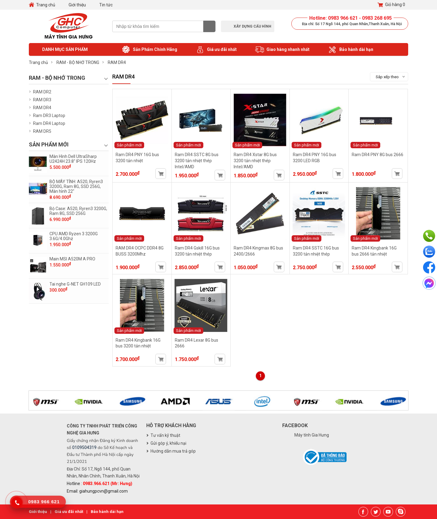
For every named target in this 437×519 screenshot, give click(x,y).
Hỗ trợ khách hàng (171, 425)
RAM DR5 (42, 131)
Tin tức (106, 4)
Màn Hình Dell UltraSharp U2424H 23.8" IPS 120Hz (73, 159)
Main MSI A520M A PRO (72, 258)
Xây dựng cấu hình (252, 26)
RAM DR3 (42, 99)
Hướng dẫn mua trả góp (173, 451)
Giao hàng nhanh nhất (282, 49)
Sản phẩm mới (129, 145)
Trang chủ (45, 4)
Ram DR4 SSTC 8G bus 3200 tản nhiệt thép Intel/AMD (196, 160)
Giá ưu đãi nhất (216, 49)
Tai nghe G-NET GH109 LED (75, 284)
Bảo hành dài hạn (350, 49)
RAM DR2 (42, 91)
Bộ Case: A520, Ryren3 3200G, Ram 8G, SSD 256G (78, 211)
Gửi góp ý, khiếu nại (168, 443)
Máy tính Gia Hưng (311, 435)
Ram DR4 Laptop (49, 123)
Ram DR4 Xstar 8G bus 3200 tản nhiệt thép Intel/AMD (255, 160)
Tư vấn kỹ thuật (165, 435)
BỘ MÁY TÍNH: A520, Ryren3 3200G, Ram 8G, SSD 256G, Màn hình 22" (76, 186)
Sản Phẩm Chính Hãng (149, 49)
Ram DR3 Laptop (49, 115)
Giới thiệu (77, 4)
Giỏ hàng (391, 5)
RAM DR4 (42, 107)
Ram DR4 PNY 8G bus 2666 (377, 154)
